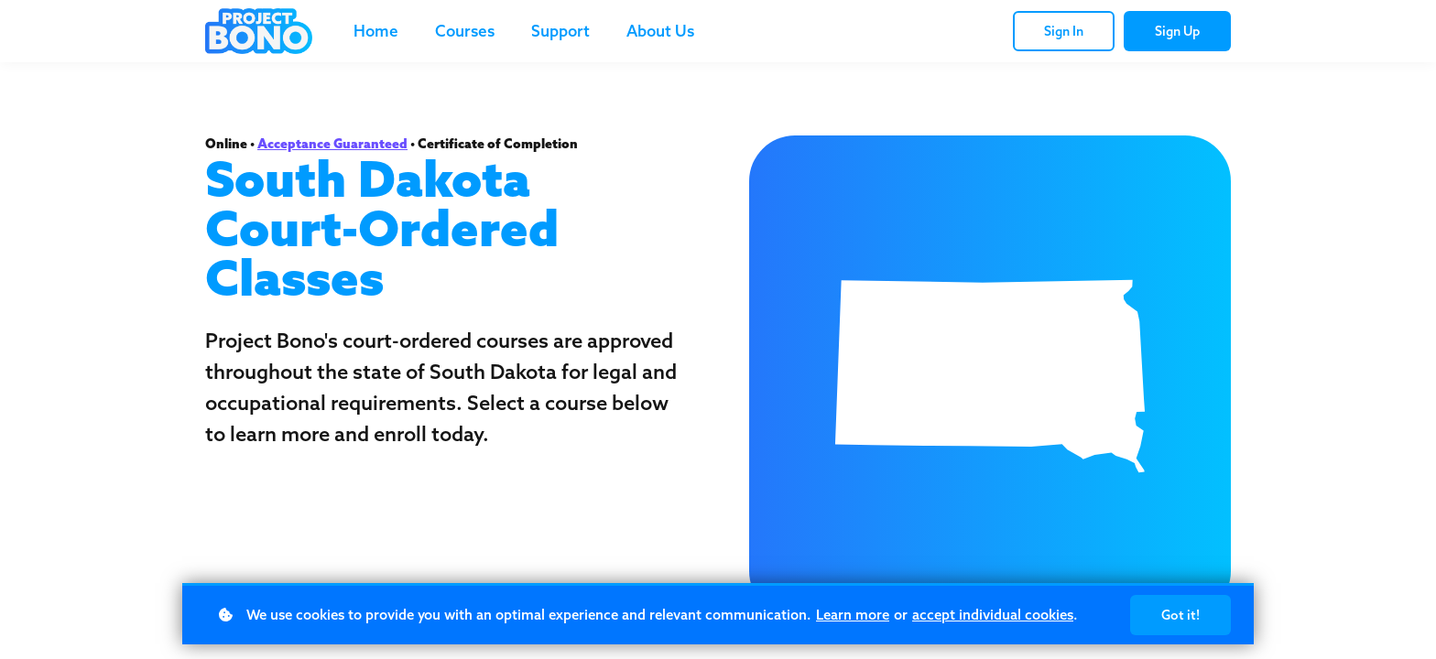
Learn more (852, 614)
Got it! (1180, 615)
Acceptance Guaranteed (332, 143)
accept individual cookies (992, 614)
